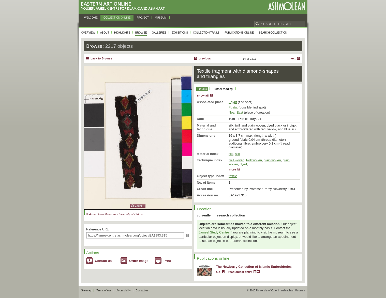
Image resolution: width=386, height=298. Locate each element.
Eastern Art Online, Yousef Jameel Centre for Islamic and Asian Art (124, 6)
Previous (205, 58)
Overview (88, 32)
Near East (236, 112)
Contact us (103, 261)
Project (143, 17)
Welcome (91, 17)
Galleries (159, 32)
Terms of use (103, 290)
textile (233, 176)
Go (218, 271)
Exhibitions (179, 32)
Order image (138, 261)
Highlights (122, 32)
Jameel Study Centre (214, 232)
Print (167, 261)
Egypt (233, 102)
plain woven (272, 160)
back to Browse (101, 58)
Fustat (233, 107)
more (232, 169)
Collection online (116, 17)
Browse (141, 32)
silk (231, 154)
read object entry (240, 271)
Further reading (223, 88)
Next (292, 58)
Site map (86, 290)
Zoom (138, 206)
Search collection (273, 32)
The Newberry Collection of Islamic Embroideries (254, 267)
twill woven (236, 160)
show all (203, 95)
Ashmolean (286, 6)
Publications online (239, 32)
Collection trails (206, 32)
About (104, 32)
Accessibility (123, 290)
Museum (161, 17)
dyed (243, 164)
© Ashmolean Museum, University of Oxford (114, 214)
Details (202, 88)
